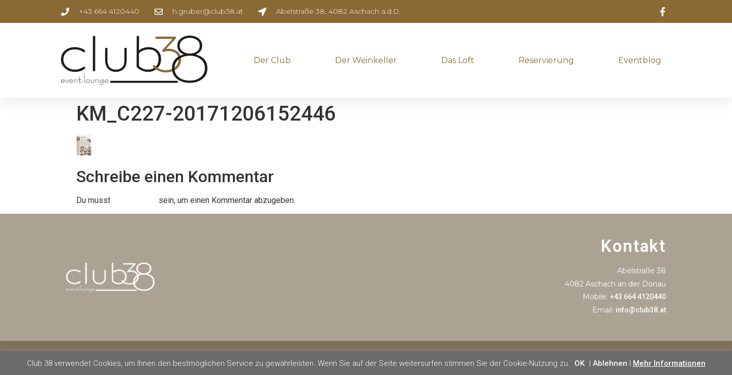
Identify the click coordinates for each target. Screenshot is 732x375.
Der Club (272, 60)
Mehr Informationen (669, 363)
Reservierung (546, 60)
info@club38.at (641, 310)
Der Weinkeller (366, 60)
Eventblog (639, 60)
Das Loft (457, 60)
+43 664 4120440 (638, 297)
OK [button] (579, 363)
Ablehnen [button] (610, 363)
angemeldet (134, 200)
